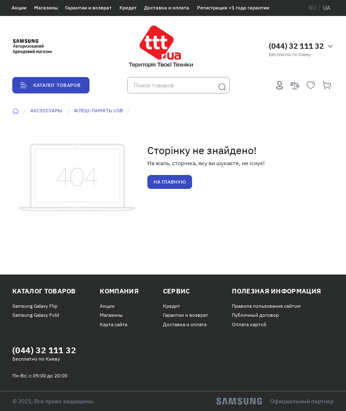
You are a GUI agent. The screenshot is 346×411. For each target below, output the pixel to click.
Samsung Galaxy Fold (35, 315)
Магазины (46, 8)
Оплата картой (249, 324)
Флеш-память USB (98, 110)
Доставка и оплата (166, 8)
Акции (18, 8)
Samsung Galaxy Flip (34, 306)
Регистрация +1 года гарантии (233, 8)
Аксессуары (46, 110)
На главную (170, 182)
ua (326, 7)
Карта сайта (113, 324)
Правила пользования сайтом (266, 306)
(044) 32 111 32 (296, 46)
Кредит (128, 8)
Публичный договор (255, 315)
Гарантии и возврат (88, 8)
